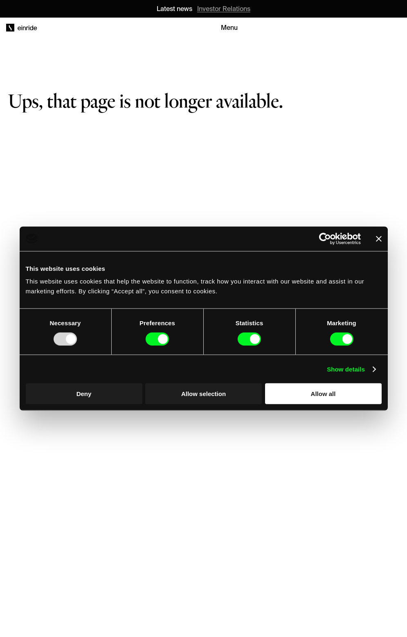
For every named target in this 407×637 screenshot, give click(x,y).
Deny (84, 393)
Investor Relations (223, 8)
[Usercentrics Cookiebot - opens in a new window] (325, 238)
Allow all (323, 393)
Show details (346, 368)
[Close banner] (379, 238)
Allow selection (203, 393)
